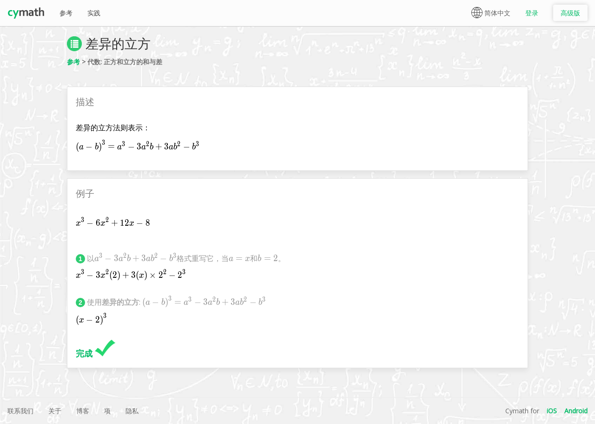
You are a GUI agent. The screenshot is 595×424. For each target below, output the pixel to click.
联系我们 (20, 410)
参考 (66, 12)
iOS (552, 410)
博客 (82, 410)
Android (576, 410)
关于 (54, 410)
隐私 (132, 410)
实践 (93, 12)
